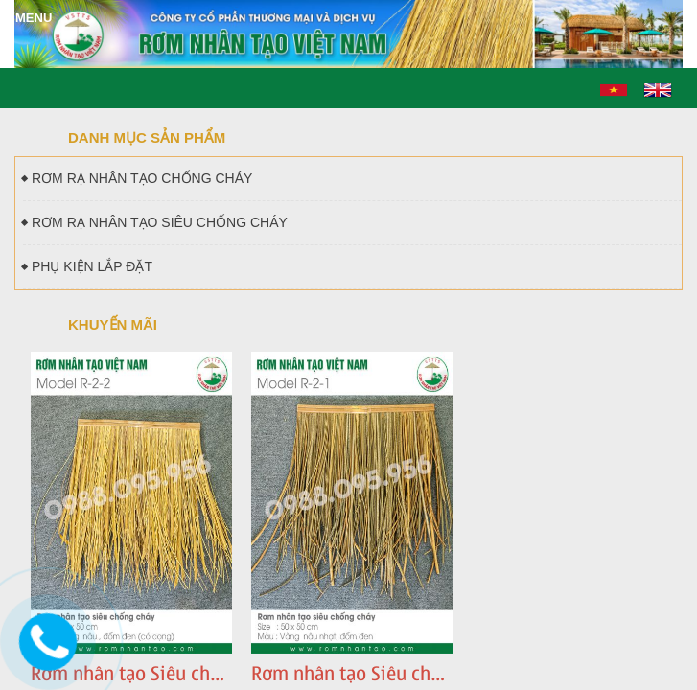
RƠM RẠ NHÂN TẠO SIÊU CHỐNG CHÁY (155, 222)
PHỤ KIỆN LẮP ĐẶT (87, 266)
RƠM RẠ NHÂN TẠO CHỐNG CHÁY (137, 178)
